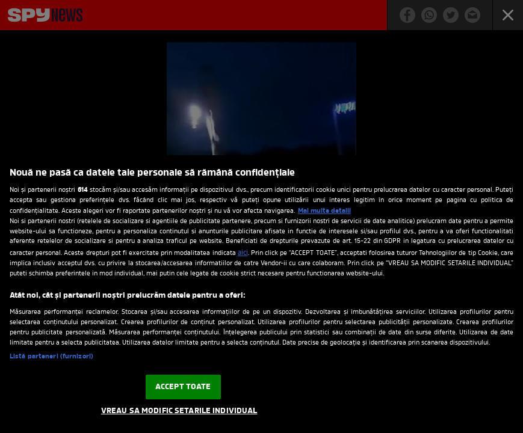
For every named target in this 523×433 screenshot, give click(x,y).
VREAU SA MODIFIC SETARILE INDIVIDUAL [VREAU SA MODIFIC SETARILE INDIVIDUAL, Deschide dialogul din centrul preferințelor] (179, 411)
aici (243, 253)
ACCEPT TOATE (183, 387)
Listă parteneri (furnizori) (51, 356)
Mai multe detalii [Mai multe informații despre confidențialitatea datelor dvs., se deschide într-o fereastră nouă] (324, 211)
